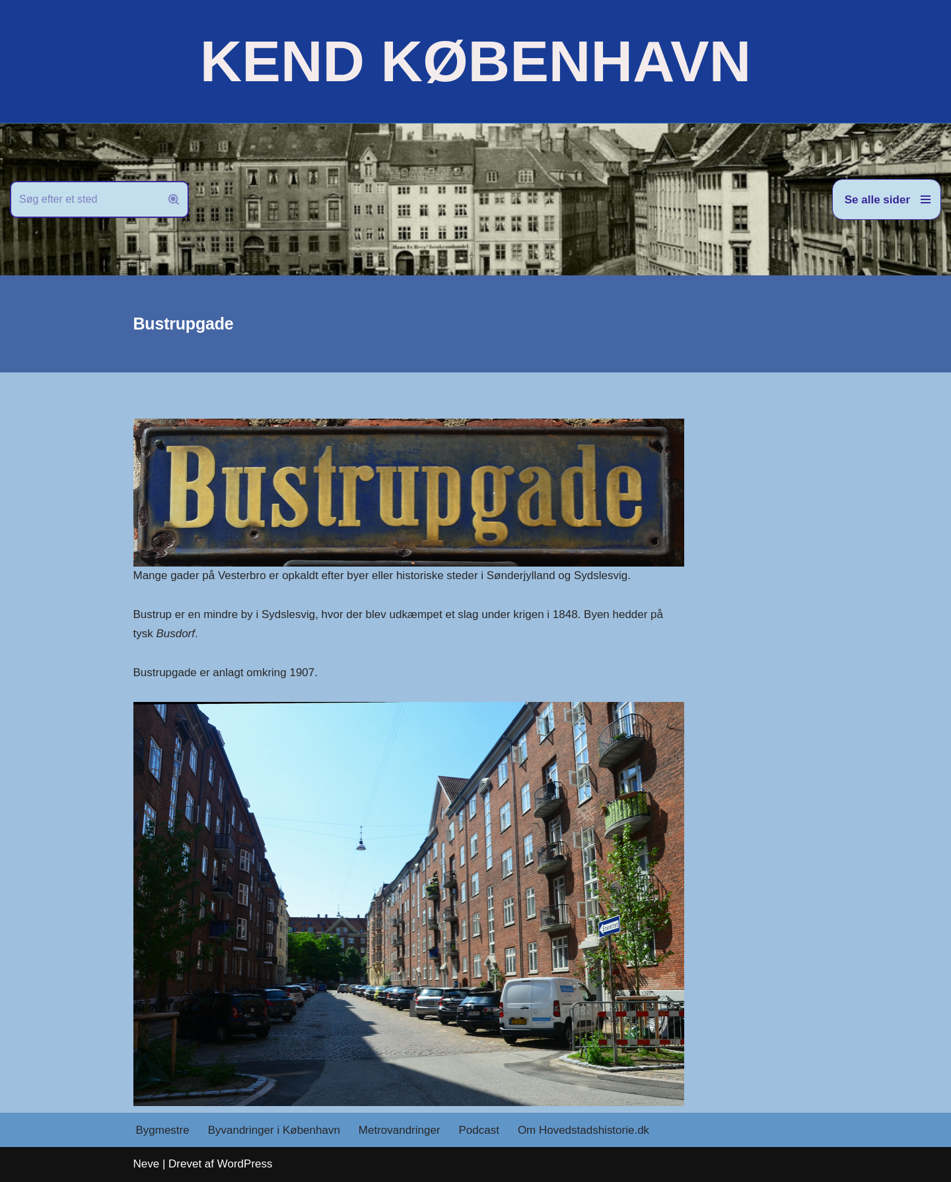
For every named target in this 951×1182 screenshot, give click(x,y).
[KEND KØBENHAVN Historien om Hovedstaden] (475, 61)
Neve (146, 1164)
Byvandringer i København (274, 1130)
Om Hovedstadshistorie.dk (583, 1130)
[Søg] (84, 199)
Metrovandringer (399, 1130)
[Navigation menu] (886, 199)
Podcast (479, 1130)
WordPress (245, 1164)
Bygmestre (163, 1130)
